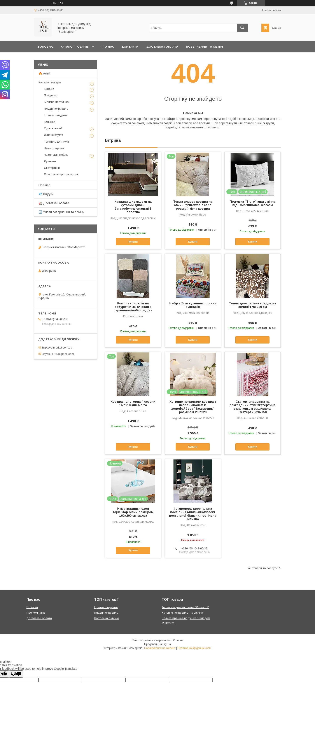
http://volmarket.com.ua (57, 347)
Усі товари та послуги (262, 568)
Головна (45, 46)
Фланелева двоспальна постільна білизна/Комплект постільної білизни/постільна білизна (192, 514)
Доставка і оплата (162, 46)
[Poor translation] (16, 674)
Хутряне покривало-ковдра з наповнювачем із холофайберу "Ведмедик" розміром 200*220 (193, 407)
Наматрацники (54, 148)
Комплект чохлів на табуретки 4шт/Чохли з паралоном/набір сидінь (133, 307)
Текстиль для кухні (57, 141)
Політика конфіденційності (194, 648)
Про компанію (36, 612)
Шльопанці (211, 127)
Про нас (107, 46)
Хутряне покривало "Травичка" (183, 612)
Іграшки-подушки (56, 115)
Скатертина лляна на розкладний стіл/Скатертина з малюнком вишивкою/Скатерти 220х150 (252, 407)
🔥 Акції (44, 73)
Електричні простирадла (61, 174)
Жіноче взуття (53, 134)
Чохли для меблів (56, 154)
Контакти (130, 46)
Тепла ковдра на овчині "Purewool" (185, 607)
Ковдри (49, 88)
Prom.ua (178, 640)
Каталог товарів (74, 46)
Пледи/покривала (56, 108)
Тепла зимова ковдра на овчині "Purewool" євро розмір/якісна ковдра (192, 205)
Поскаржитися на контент (159, 648)
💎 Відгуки (46, 194)
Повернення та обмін (204, 46)
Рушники (50, 161)
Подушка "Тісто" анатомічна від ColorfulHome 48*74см (252, 203)
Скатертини (52, 167)
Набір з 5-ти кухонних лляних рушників (192, 305)
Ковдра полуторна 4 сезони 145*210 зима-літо (133, 403)
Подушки (50, 95)
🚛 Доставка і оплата (53, 203)
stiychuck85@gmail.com (58, 353)
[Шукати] (242, 28)
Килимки (49, 121)
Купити (133, 241)
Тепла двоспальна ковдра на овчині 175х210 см (252, 305)
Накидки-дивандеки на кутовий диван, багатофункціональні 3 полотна (133, 207)
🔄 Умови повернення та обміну (61, 212)
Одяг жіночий (53, 128)
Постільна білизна (106, 618)
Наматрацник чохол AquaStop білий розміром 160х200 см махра (133, 512)
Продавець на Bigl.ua (157, 644)
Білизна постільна (56, 102)
